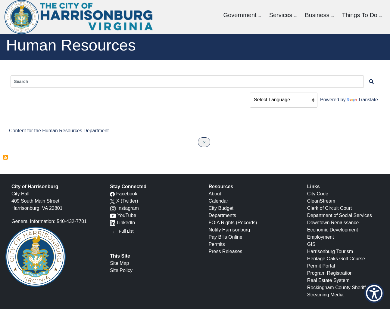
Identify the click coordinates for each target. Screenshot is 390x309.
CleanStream (321, 200)
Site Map (119, 263)
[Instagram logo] (113, 208)
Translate (362, 99)
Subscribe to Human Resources (5, 158)
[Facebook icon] (112, 193)
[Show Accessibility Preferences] (374, 293)
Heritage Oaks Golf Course (336, 258)
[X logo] (112, 200)
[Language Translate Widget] (283, 100)
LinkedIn (126, 222)
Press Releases (225, 251)
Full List (126, 231)
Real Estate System (328, 280)
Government (240, 15)
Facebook (126, 193)
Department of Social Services (339, 215)
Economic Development (332, 229)
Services (280, 15)
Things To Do (359, 15)
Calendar (218, 200)
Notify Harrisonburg (229, 229)
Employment (320, 237)
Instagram (128, 208)
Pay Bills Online (225, 237)
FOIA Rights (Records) (233, 222)
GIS (311, 244)
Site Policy (121, 270)
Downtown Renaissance (333, 222)
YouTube (126, 215)
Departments (222, 215)
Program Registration (330, 273)
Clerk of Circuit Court (329, 208)
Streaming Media (325, 294)
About (215, 193)
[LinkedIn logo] (112, 222)
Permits (217, 244)
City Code (317, 193)
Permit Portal (321, 265)
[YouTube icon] (113, 215)
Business (317, 15)
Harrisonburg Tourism (330, 251)
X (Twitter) (127, 200)
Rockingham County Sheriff (336, 287)
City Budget (221, 208)
